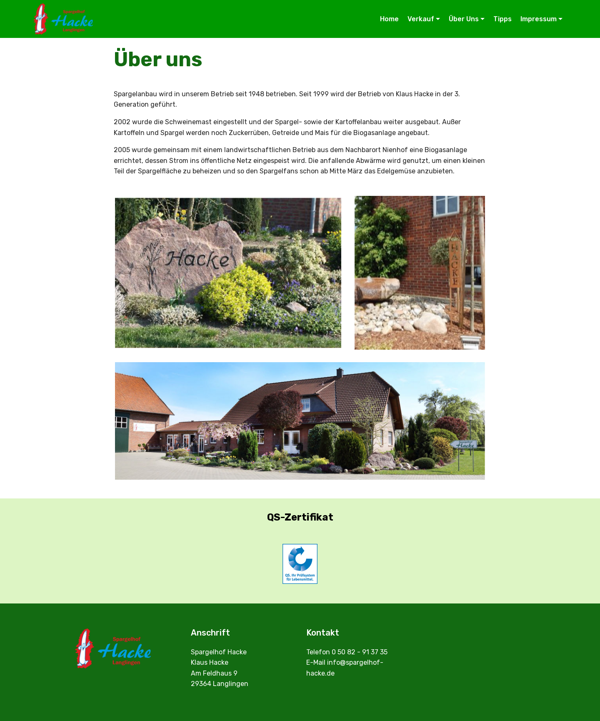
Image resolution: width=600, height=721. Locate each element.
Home (389, 19)
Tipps (502, 19)
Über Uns (464, 19)
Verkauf (421, 19)
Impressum (538, 19)
